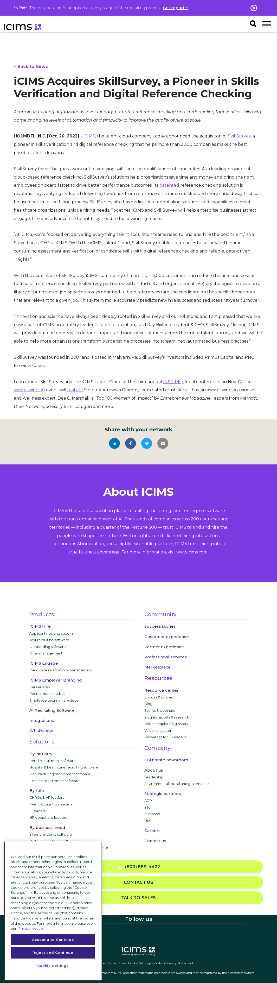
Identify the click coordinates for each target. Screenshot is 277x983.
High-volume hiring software (53, 841)
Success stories (160, 626)
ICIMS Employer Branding (55, 680)
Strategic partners (162, 793)
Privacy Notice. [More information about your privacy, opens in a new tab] (31, 928)
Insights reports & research (166, 717)
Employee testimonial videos (53, 700)
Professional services (165, 656)
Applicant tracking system (51, 633)
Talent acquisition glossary (166, 724)
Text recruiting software (49, 640)
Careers (152, 830)
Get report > (175, 7)
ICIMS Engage (43, 663)
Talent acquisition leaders (50, 804)
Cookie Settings (139, 963)
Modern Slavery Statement (173, 963)
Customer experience (166, 636)
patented (169, 185)
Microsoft (152, 814)
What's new (41, 730)
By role (36, 790)
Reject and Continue (53, 952)
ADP (148, 800)
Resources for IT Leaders (165, 737)
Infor (148, 807)
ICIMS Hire (40, 626)
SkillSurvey (239, 136)
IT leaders (37, 811)
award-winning (29, 389)
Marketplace (157, 667)
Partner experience (164, 646)
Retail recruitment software (52, 761)
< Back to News (31, 66)
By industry (40, 753)
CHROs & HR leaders (46, 797)
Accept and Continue (53, 939)
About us (153, 770)
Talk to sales (138, 897)
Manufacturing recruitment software (60, 774)
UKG (148, 820)
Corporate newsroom (166, 759)
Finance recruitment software (54, 781)
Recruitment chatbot (47, 693)
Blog (148, 704)
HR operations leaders (48, 817)
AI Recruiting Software (52, 710)
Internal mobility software (50, 834)
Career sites (39, 687)
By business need (47, 827)
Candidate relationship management (60, 670)
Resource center (161, 690)
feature (75, 389)
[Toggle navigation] (266, 23)
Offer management (45, 653)
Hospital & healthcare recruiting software (63, 767)
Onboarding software (47, 647)
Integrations (41, 720)
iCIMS (89, 136)
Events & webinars (159, 710)
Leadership (153, 777)
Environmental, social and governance (176, 784)
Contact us (155, 840)
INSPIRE (172, 381)
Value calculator (157, 730)
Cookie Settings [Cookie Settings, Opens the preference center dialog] (53, 965)
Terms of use (116, 963)
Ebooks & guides (158, 697)
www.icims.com (192, 552)
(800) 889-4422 (138, 867)
